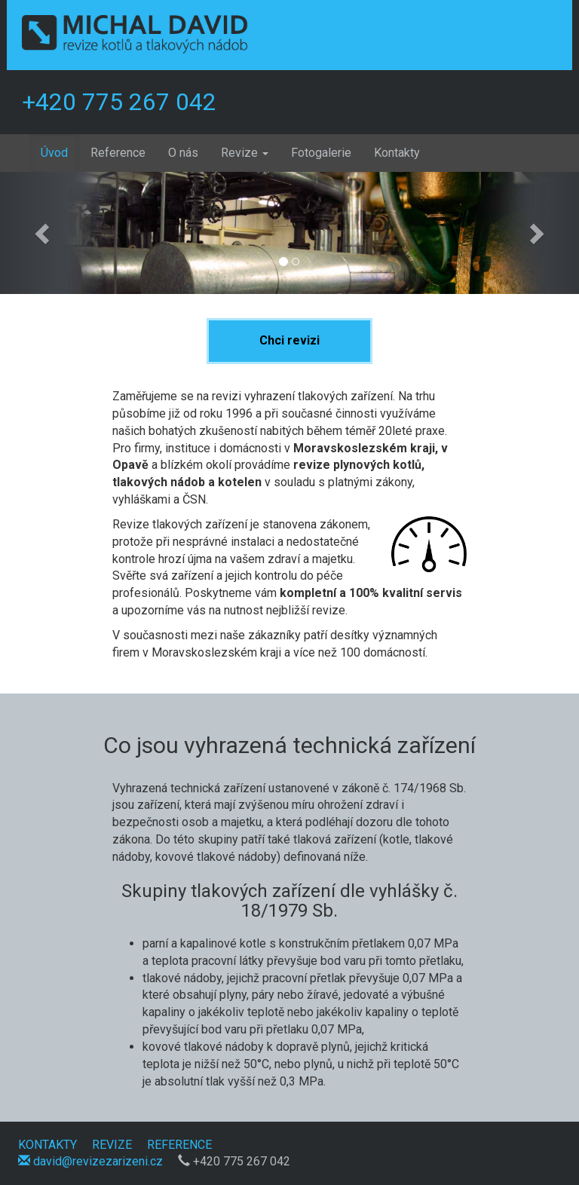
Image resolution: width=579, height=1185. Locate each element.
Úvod (60, 152)
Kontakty (397, 152)
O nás (183, 152)
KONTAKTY (47, 1145)
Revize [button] (244, 152)
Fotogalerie (321, 152)
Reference (118, 152)
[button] (43, 233)
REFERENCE (179, 1145)
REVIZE (112, 1145)
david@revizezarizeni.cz (90, 1161)
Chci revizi (289, 340)
